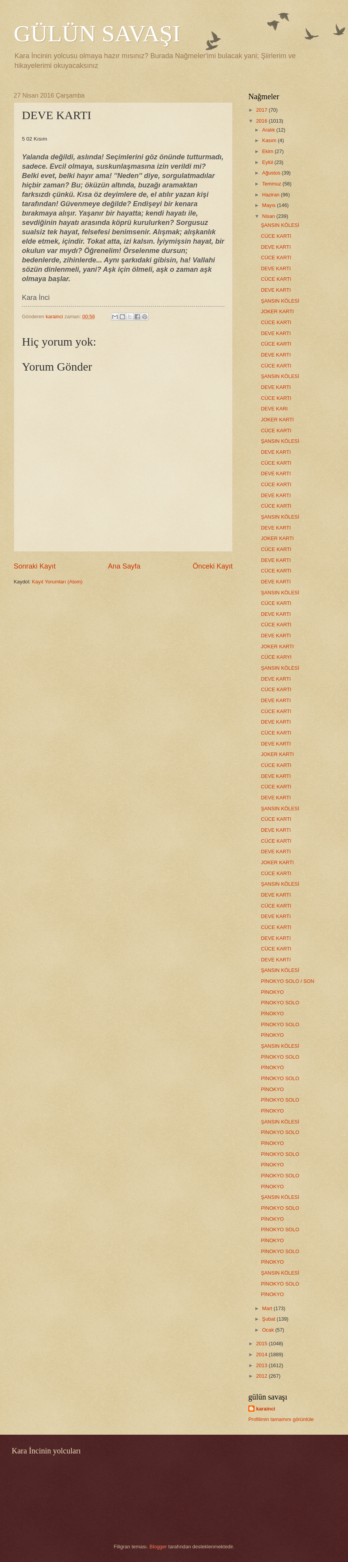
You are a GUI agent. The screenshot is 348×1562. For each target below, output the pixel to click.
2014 (262, 1354)
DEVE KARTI (276, 247)
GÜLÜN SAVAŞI (97, 33)
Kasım (270, 140)
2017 (262, 110)
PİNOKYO (272, 992)
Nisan (269, 216)
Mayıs (269, 205)
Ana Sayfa (124, 566)
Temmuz (272, 184)
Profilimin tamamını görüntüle (281, 1419)
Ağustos (272, 173)
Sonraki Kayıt (35, 566)
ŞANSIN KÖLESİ (280, 225)
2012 (262, 1376)
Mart (267, 1308)
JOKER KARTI (277, 311)
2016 (262, 121)
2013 (262, 1365)
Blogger (158, 1547)
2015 (262, 1343)
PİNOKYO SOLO (280, 1003)
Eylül (268, 162)
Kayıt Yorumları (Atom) (57, 582)
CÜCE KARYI (276, 657)
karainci (265, 1409)
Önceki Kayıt (213, 566)
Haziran (271, 195)
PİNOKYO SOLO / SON (287, 981)
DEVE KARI (274, 409)
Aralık (269, 130)
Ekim (268, 151)
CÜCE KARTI (276, 236)
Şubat (269, 1319)
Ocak (268, 1330)
